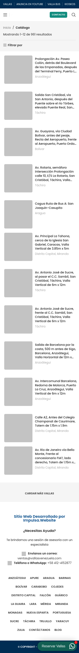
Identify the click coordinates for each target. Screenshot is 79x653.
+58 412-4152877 (59, 563)
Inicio (7, 28)
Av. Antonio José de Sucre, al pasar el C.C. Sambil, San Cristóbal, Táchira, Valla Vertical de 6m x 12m (55, 278)
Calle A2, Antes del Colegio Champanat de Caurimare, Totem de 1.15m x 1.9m (55, 421)
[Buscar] (74, 15)
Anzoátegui (43, 77)
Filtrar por (15, 45)
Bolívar (39, 149)
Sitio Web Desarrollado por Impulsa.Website (39, 518)
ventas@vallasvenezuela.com (39, 558)
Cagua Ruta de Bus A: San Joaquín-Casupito (54, 206)
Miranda (62, 254)
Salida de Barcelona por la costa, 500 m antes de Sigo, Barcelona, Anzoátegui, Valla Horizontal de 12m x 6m (55, 351)
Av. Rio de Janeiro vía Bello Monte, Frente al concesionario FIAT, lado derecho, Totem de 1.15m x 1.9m (54, 456)
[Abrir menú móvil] (5, 15)
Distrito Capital (45, 254)
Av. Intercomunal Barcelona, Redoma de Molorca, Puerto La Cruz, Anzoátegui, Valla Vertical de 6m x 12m (56, 387)
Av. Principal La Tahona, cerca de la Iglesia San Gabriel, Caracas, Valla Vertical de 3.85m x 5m (52, 242)
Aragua (40, 213)
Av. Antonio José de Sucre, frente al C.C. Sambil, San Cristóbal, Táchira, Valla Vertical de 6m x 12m (54, 315)
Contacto (58, 14)
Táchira (40, 113)
